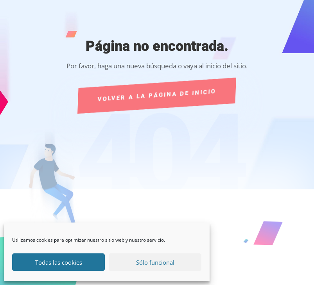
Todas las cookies (58, 262)
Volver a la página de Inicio (157, 95)
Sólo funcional (155, 262)
